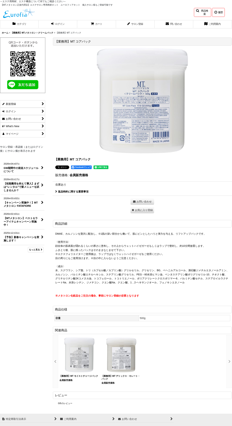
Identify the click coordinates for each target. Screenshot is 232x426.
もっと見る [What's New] (35, 249)
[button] (202, 12)
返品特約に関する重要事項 (71, 191)
